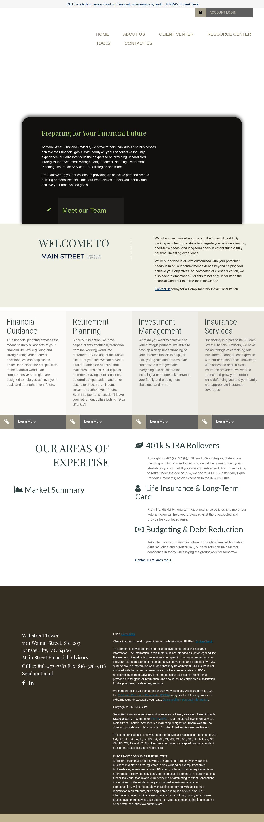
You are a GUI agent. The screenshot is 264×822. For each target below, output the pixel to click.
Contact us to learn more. (153, 560)
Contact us (162, 289)
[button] (134, 34)
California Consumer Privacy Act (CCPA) (144, 695)
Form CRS (128, 634)
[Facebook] (25, 682)
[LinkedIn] (32, 682)
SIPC (164, 718)
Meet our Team (84, 210)
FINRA (155, 718)
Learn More (27, 421)
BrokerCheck (204, 641)
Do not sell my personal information (185, 699)
